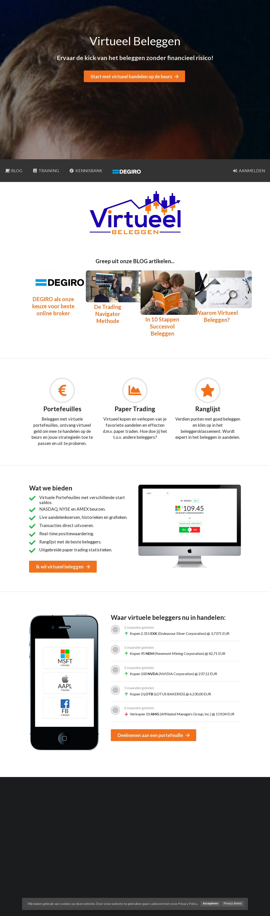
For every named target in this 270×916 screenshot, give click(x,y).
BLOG (13, 170)
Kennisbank (85, 170)
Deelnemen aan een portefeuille (154, 735)
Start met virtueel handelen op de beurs (135, 76)
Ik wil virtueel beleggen (63, 566)
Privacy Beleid (233, 903)
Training (45, 170)
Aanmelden (249, 170)
